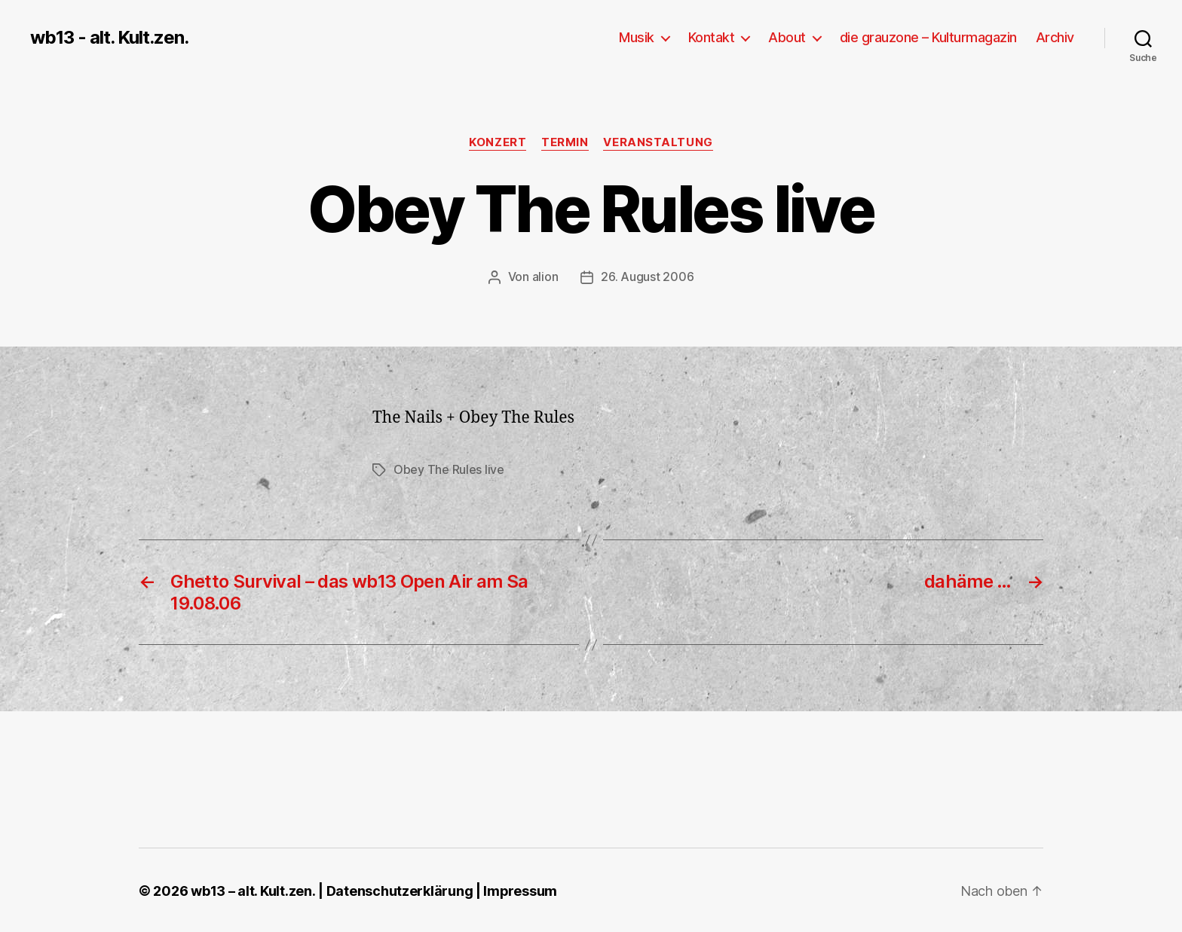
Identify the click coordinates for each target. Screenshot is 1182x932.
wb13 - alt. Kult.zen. (109, 38)
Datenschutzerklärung (399, 889)
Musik (636, 37)
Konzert (497, 142)
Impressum (519, 889)
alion (545, 276)
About (787, 37)
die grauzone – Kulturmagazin (928, 37)
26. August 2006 (647, 276)
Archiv (1055, 37)
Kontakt (711, 37)
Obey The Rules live (448, 468)
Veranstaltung (658, 142)
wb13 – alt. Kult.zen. (252, 889)
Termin (564, 142)
